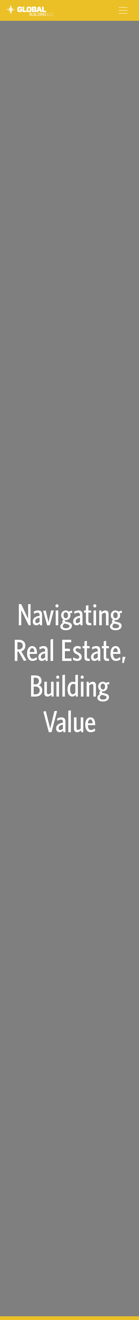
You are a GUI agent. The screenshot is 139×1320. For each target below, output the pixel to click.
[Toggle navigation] (123, 10)
